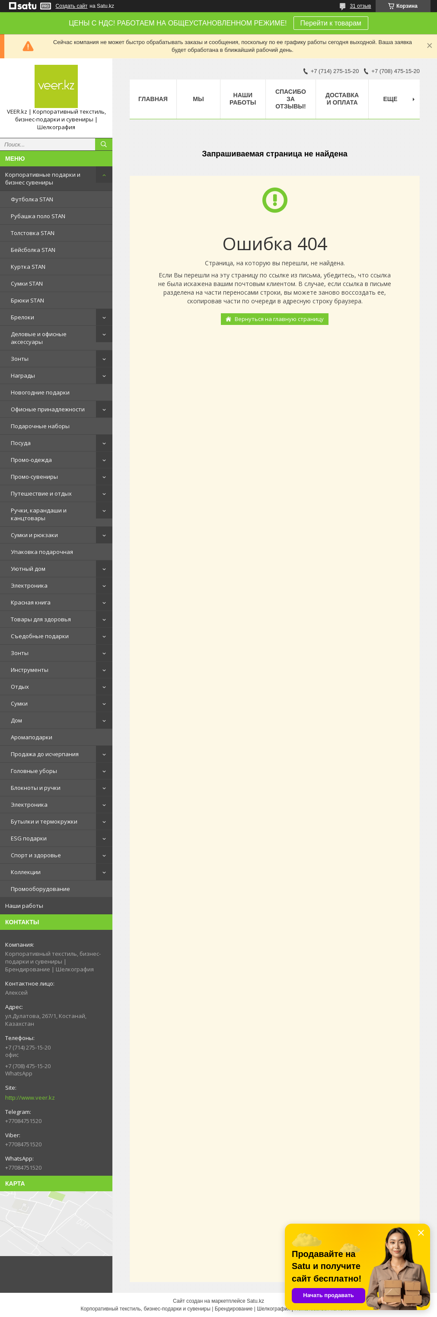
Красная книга (31, 602)
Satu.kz (255, 1301)
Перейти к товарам (330, 23)
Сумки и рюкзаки (34, 535)
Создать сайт (72, 6)
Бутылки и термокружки (44, 821)
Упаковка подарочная (42, 552)
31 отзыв (360, 6)
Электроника (29, 585)
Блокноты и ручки (36, 788)
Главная (153, 98)
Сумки (19, 703)
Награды (23, 375)
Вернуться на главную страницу (279, 319)
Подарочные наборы (40, 426)
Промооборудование (40, 889)
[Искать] (103, 144)
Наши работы (24, 906)
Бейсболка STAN (33, 250)
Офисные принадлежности (48, 409)
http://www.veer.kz (30, 1097)
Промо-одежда (31, 460)
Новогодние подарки (40, 392)
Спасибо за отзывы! (290, 99)
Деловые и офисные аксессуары (39, 338)
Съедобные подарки (40, 636)
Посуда (21, 443)
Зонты (20, 359)
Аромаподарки (31, 737)
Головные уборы (34, 771)
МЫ (198, 98)
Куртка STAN (28, 266)
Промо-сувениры (34, 476)
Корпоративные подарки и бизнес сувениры (42, 178)
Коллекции (26, 872)
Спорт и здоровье (36, 855)
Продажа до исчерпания (45, 754)
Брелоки (22, 317)
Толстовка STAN (32, 233)
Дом (16, 720)
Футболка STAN (32, 199)
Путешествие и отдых (41, 493)
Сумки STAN (27, 283)
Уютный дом (28, 569)
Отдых (20, 686)
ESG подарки (29, 838)
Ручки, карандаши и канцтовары (39, 514)
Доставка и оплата (342, 99)
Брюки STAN (27, 300)
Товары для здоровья (41, 619)
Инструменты (29, 670)
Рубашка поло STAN (38, 216)
